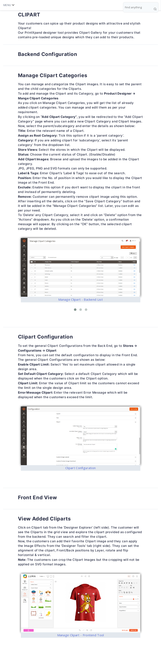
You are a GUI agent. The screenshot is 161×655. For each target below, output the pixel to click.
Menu (8, 5)
